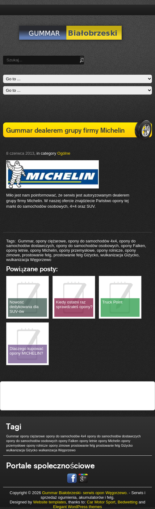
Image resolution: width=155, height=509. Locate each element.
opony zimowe (59, 445)
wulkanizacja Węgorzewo (28, 259)
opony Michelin (43, 250)
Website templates (49, 502)
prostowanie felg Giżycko (75, 255)
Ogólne (63, 153)
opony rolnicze (110, 250)
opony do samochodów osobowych (87, 245)
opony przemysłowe (76, 250)
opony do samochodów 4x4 (92, 241)
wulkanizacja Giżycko (119, 255)
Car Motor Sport (101, 502)
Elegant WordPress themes (77, 506)
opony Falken (133, 245)
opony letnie (17, 250)
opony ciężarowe (51, 241)
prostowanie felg (36, 255)
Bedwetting (127, 502)
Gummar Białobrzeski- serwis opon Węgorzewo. (85, 492)
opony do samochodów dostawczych (114, 436)
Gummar (25, 241)
